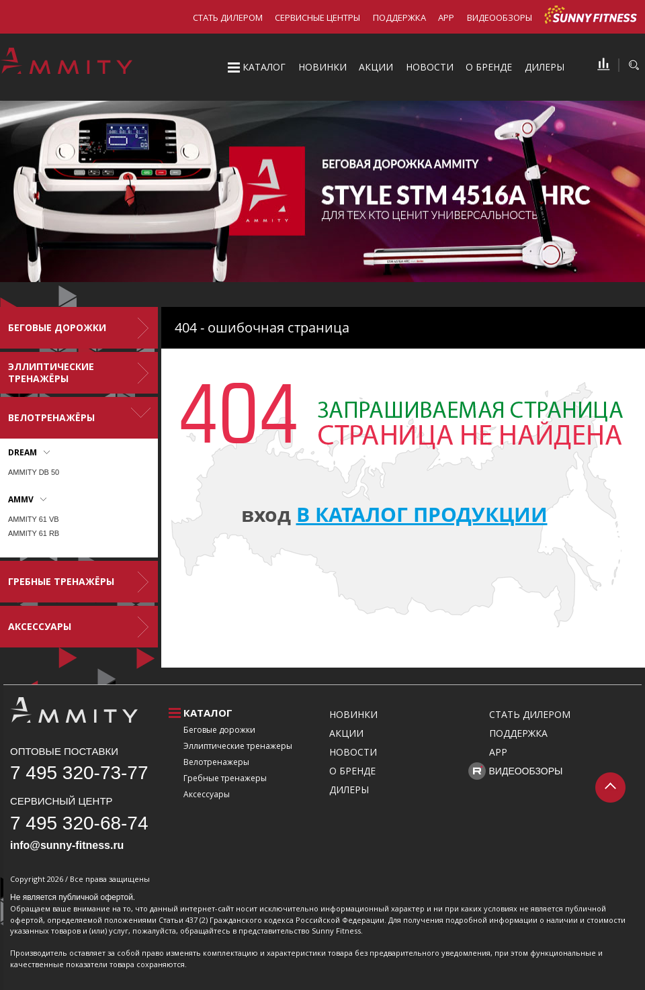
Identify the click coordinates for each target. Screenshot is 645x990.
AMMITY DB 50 (33, 472)
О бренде (489, 66)
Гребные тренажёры (61, 581)
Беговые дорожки (57, 327)
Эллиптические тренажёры (51, 372)
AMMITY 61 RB (33, 533)
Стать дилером (228, 17)
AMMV (21, 499)
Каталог (264, 66)
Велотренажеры (216, 762)
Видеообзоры (499, 17)
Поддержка (399, 17)
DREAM (22, 452)
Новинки (322, 66)
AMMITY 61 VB (33, 519)
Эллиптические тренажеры (237, 746)
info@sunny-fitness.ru (67, 845)
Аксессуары (39, 626)
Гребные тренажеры (225, 778)
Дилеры (544, 66)
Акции (376, 66)
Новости (430, 66)
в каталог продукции (422, 514)
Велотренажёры (51, 417)
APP (446, 17)
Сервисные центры (317, 17)
